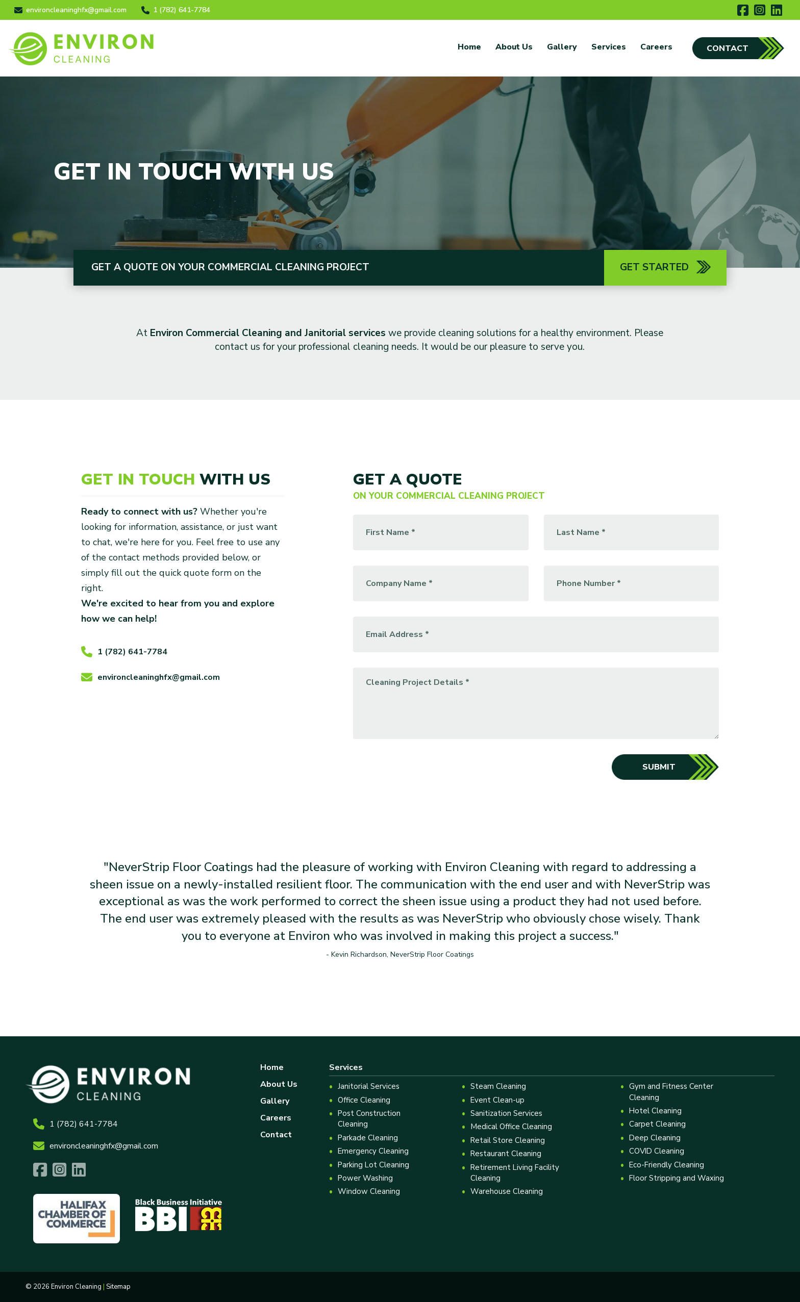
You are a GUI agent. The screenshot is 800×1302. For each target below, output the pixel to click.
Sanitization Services (506, 1113)
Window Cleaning (369, 1191)
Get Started (665, 267)
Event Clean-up (497, 1100)
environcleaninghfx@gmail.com (150, 678)
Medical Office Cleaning (511, 1126)
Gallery (562, 47)
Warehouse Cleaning (506, 1191)
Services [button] (608, 47)
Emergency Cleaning (373, 1151)
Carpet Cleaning (658, 1124)
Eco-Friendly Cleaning (668, 1165)
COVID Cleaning (658, 1151)
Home (469, 47)
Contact (727, 48)
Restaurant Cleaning (506, 1153)
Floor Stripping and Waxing (677, 1178)
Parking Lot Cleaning (374, 1165)
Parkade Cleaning (368, 1138)
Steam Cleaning (498, 1086)
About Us (514, 47)
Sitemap (118, 1286)
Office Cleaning (364, 1100)
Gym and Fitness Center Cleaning (672, 1091)
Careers (656, 47)
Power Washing (365, 1178)
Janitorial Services (368, 1086)
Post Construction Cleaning (369, 1118)
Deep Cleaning (656, 1138)
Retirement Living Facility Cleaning (515, 1172)
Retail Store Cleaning (507, 1140)
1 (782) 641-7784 (124, 652)
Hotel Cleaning (656, 1111)
